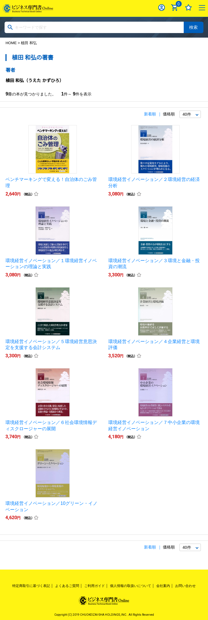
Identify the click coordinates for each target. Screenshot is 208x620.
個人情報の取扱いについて (130, 586)
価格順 (169, 114)
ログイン (161, 7)
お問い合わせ (185, 586)
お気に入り (188, 7)
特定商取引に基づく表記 (31, 586)
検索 (193, 27)
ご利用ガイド (94, 586)
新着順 (150, 114)
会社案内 (163, 586)
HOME (11, 43)
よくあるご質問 (67, 586)
